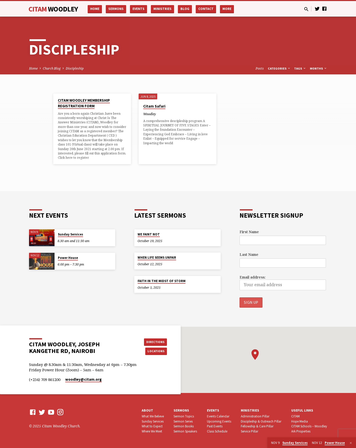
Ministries (162, 9)
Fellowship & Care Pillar (257, 426)
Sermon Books (184, 426)
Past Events (214, 426)
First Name (249, 231)
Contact (206, 9)
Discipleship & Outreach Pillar (261, 421)
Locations (154, 351)
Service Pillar (249, 431)
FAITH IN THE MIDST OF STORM (162, 281)
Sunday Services (70, 234)
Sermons (116, 9)
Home (94, 9)
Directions (154, 341)
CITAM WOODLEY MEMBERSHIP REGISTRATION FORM (84, 103)
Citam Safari (154, 106)
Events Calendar (218, 416)
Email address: (253, 277)
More (226, 9)
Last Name (249, 254)
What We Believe (153, 416)
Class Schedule (217, 431)
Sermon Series (183, 421)
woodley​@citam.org (83, 379)
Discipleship (75, 68)
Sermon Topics (184, 416)
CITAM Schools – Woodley (309, 426)
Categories (279, 68)
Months (318, 68)
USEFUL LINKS (302, 410)
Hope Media (299, 421)
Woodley (149, 114)
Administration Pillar (255, 416)
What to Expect (152, 426)
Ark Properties (300, 431)
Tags (300, 68)
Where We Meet (152, 431)
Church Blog (52, 68)
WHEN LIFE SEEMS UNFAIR (157, 257)
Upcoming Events (219, 421)
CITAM (53, 9)
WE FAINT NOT (149, 234)
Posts (260, 68)
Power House (68, 257)
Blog (184, 9)
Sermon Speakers (185, 431)
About (147, 410)
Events (138, 9)
